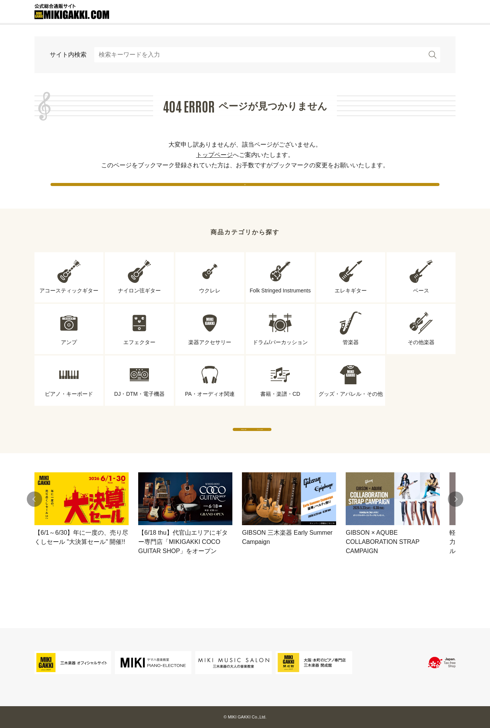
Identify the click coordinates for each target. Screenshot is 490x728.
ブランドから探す (315, 451)
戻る (245, 191)
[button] (34, 529)
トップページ (214, 155)
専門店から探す (174, 451)
